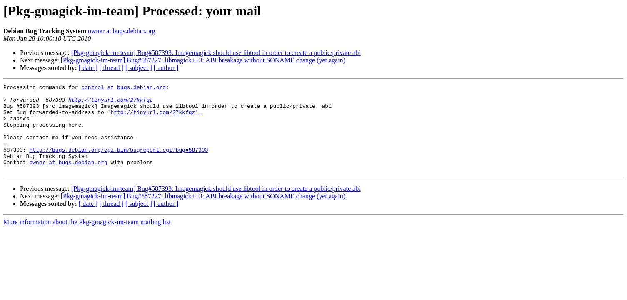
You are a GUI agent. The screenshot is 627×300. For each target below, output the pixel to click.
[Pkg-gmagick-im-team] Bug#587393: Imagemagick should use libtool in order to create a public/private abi (216, 52)
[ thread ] (111, 67)
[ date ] (88, 67)
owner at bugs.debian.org (121, 31)
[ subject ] (138, 67)
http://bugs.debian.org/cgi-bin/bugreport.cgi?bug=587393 (118, 163)
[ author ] (166, 67)
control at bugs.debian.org (123, 88)
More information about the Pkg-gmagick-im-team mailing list (87, 239)
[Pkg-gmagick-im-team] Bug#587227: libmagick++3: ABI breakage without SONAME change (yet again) (203, 60)
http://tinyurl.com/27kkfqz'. (155, 118)
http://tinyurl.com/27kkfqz (110, 103)
